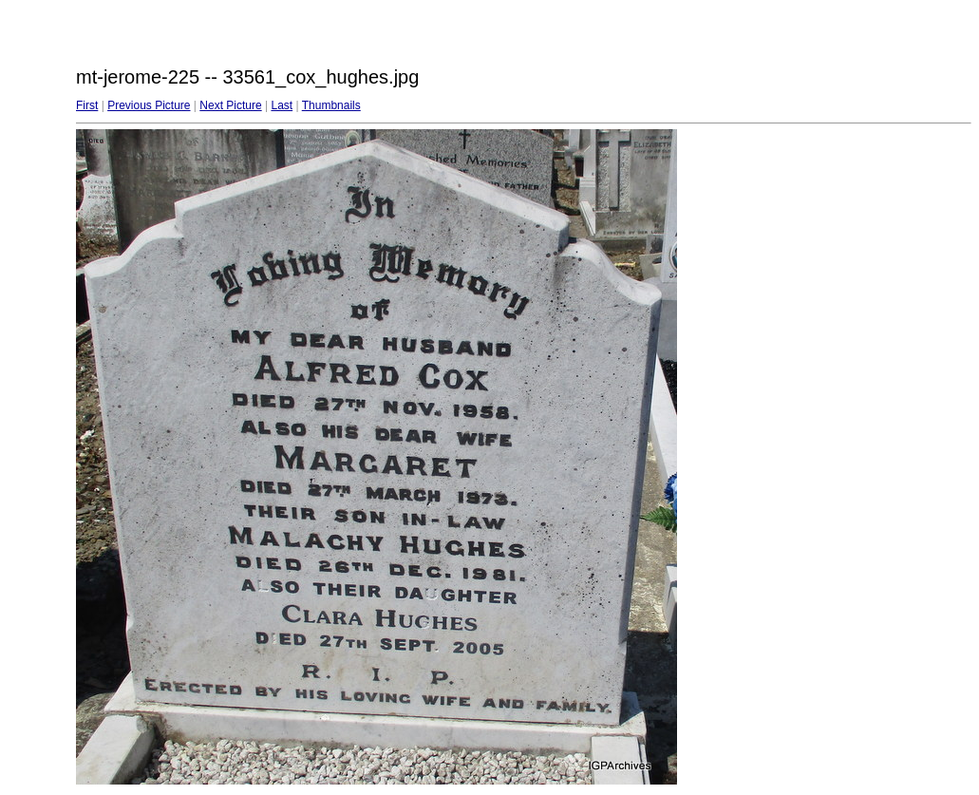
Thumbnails (331, 105)
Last (281, 105)
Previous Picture (148, 105)
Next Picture (230, 105)
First (87, 105)
